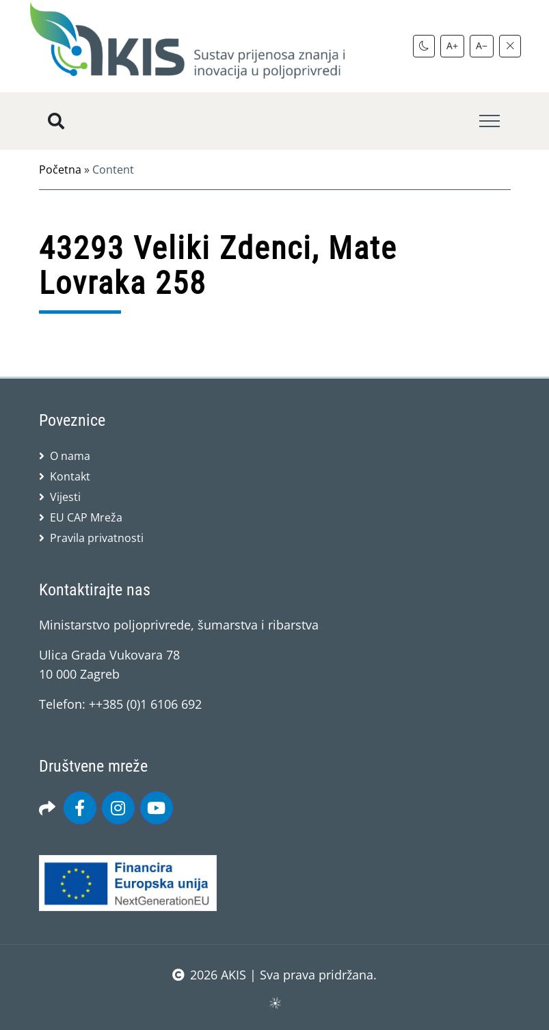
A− (481, 45)
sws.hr (274, 1002)
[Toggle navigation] (489, 121)
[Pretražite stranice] (56, 121)
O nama (70, 455)
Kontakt (70, 476)
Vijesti (65, 496)
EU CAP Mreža (86, 517)
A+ (452, 45)
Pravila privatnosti (97, 537)
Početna (60, 169)
